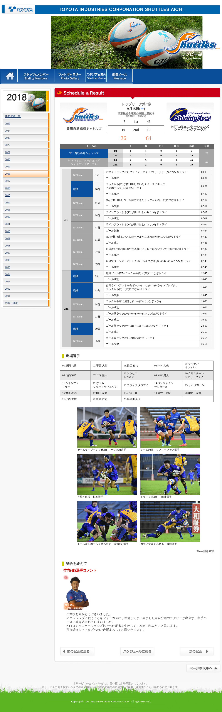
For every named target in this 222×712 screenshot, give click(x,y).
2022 (7, 145)
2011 (7, 224)
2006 (7, 260)
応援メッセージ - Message (120, 76)
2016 (7, 188)
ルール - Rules (96, 76)
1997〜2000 (11, 303)
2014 (7, 202)
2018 (7, 173)
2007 (7, 252)
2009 (7, 238)
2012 (7, 216)
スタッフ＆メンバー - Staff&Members (36, 76)
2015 (7, 195)
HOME (9, 76)
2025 (7, 123)
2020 (7, 159)
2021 (7, 152)
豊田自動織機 (18, 9)
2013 (7, 209)
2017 (7, 180)
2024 (7, 130)
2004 (7, 274)
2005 (7, 267)
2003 (7, 281)
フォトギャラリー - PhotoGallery (70, 76)
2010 (7, 231)
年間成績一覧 (13, 116)
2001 (7, 295)
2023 (7, 137)
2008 (7, 245)
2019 (7, 166)
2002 (7, 288)
